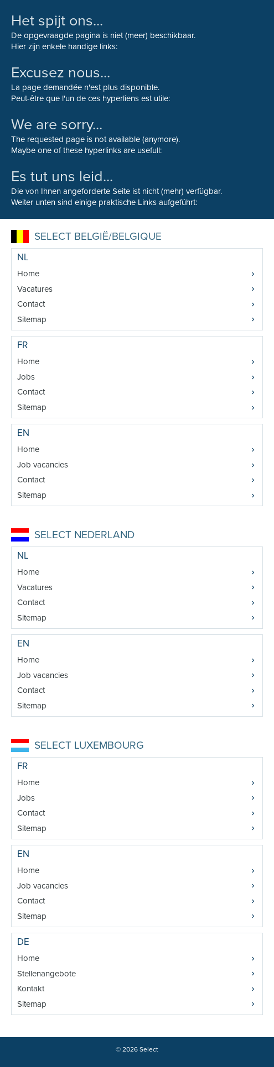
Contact (31, 304)
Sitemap (31, 319)
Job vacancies (42, 465)
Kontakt (30, 989)
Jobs (26, 377)
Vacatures (35, 289)
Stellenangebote (46, 974)
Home (28, 273)
